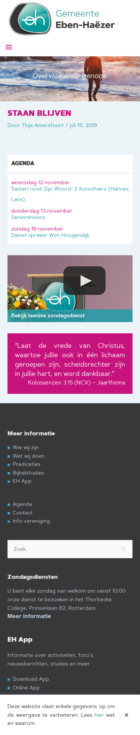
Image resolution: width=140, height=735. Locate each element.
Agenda (22, 503)
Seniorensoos (70, 213)
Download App (31, 678)
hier (99, 714)
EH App (22, 480)
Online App (26, 687)
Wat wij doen (28, 455)
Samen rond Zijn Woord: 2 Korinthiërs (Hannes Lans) (70, 190)
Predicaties (26, 463)
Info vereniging (31, 520)
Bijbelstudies (28, 472)
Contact (23, 512)
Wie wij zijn (26, 447)
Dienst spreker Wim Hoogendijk (70, 231)
